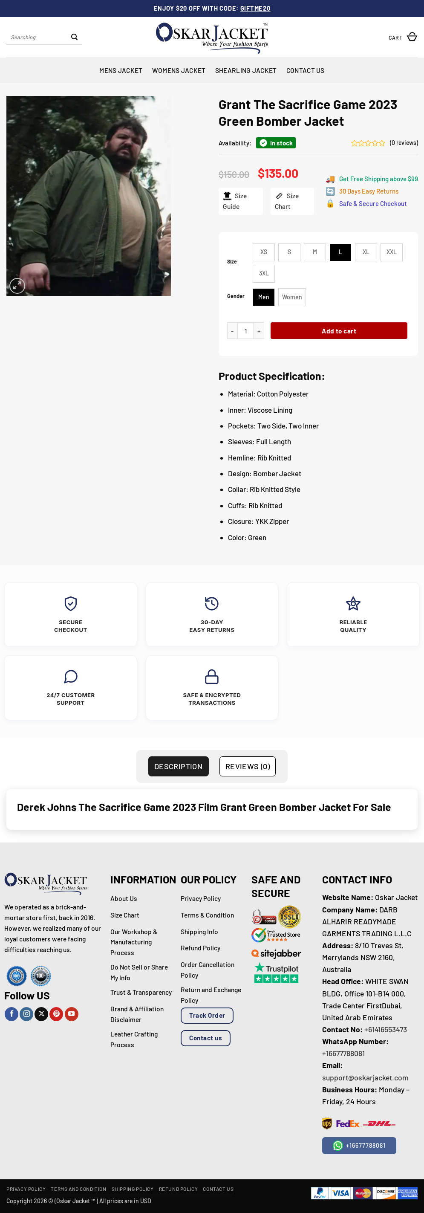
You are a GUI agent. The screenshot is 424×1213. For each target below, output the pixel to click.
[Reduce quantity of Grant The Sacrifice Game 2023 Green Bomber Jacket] (232, 330)
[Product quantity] (245, 330)
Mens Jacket (120, 70)
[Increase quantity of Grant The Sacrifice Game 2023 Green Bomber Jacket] (259, 330)
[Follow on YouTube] (71, 1014)
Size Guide (234, 200)
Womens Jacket (179, 70)
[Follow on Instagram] (26, 1014)
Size (232, 261)
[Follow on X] (41, 1014)
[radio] (263, 252)
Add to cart (339, 331)
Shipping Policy (133, 1189)
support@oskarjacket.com (365, 1077)
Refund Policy (178, 1189)
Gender (236, 296)
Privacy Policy (26, 1189)
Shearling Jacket (246, 70)
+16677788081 (343, 1053)
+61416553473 (385, 1029)
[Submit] (74, 37)
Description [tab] (178, 766)
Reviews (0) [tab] (247, 766)
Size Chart (286, 200)
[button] (403, 37)
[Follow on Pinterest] (56, 1014)
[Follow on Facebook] (11, 1014)
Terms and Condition (78, 1189)
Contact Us (305, 70)
